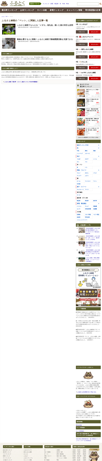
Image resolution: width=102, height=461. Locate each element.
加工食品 (79, 192)
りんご (78, 173)
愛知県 (84, 454)
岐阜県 (84, 450)
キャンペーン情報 (74, 10)
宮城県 (74, 456)
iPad (67, 3)
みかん (86, 173)
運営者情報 (79, 425)
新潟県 (78, 458)
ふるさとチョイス (28, 450)
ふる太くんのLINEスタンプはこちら (86, 392)
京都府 (84, 460)
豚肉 (86, 150)
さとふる (26, 454)
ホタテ (86, 159)
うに (86, 161)
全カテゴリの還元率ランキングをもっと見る (88, 137)
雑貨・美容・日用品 (61, 456)
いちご (95, 173)
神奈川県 (79, 456)
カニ (78, 161)
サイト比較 (42, 10)
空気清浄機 (88, 209)
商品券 (56, 3)
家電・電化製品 (81, 203)
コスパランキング (7, 454)
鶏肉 (94, 150)
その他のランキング (7, 460)
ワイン (95, 181)
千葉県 (78, 452)
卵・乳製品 (46, 460)
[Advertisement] (15, 96)
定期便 (78, 214)
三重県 (84, 456)
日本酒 (78, 184)
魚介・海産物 (47, 452)
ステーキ (87, 153)
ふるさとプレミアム (28, 458)
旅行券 (95, 200)
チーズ (78, 195)
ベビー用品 (96, 214)
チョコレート (80, 189)
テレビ (86, 206)
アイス (87, 189)
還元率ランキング (9, 10)
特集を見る (82, 32)
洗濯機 (95, 209)
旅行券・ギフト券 (82, 198)
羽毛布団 (87, 217)
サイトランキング (7, 458)
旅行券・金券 (60, 452)
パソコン (79, 206)
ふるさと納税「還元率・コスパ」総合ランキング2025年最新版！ (21, 81)
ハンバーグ (80, 153)
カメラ (78, 209)
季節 (58, 460)
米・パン (79, 164)
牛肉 (63, 3)
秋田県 (74, 458)
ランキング (46, 3)
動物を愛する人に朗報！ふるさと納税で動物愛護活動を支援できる (45, 39)
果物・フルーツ (81, 170)
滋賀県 (84, 458)
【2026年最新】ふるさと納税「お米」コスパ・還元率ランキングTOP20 (93, 237)
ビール (78, 181)
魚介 (78, 156)
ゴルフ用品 (88, 214)
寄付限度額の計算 (93, 10)
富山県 (78, 460)
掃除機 (95, 206)
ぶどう (86, 175)
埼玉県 (78, 450)
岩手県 (74, 454)
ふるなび (26, 456)
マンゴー (79, 175)
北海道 (74, 450)
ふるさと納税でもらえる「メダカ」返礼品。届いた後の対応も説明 (45, 25)
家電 (52, 3)
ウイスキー (88, 181)
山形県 (74, 460)
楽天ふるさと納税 (28, 452)
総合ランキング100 (82, 145)
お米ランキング (27, 10)
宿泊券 (86, 200)
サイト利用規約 (80, 431)
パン (86, 167)
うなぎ (78, 159)
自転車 (78, 217)
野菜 (45, 458)
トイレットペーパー (82, 220)
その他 (79, 211)
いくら (95, 159)
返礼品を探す (95, 32)
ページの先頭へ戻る (94, 455)
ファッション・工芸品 (62, 458)
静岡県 (84, 452)
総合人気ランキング (7, 450)
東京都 (78, 454)
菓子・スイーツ (81, 186)
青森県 (74, 452)
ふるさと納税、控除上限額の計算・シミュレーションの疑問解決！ (92, 259)
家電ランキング (57, 10)
